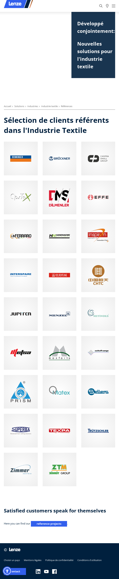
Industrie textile (49, 106)
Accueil (7, 106)
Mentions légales (32, 560)
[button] (7, 571)
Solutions (19, 106)
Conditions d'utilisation (89, 560)
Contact (15, 571)
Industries (32, 106)
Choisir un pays (12, 560)
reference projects (49, 523)
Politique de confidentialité (59, 560)
